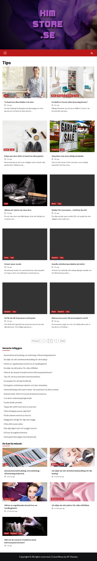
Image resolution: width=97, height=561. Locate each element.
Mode (54, 96)
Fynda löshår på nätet (13, 402)
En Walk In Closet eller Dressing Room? (70, 102)
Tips (6, 96)
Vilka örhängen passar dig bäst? (17, 411)
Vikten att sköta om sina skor (17, 210)
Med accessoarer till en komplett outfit (70, 318)
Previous (35, 341)
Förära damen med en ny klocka (17, 415)
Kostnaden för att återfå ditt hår (17, 381)
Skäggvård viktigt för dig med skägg (19, 419)
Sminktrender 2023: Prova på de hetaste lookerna (25, 394)
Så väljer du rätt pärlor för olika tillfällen (21, 368)
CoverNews (58, 556)
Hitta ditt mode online (13, 424)
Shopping (61, 96)
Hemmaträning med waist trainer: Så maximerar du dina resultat (31, 389)
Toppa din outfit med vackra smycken (20, 406)
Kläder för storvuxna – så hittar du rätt (69, 210)
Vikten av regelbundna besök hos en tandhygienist (25, 363)
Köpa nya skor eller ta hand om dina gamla (23, 156)
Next (63, 341)
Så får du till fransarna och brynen (19, 318)
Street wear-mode (12, 264)
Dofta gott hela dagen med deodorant (20, 437)
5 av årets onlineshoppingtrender (18, 398)
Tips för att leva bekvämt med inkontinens (22, 376)
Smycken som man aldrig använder (68, 156)
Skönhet (70, 96)
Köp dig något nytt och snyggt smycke (20, 428)
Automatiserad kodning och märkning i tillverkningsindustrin (30, 355)
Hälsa (6, 499)
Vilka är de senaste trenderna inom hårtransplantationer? (28, 372)
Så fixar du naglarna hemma (15, 432)
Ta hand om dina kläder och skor (19, 102)
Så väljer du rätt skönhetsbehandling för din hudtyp (25, 359)
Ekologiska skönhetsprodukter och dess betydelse (25, 385)
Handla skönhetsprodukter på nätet (68, 264)
